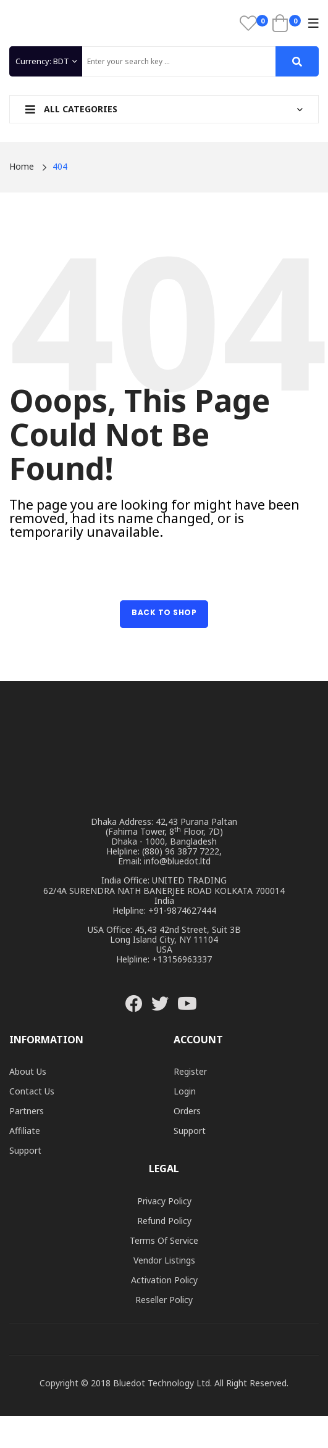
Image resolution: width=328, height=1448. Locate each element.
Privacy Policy (164, 1201)
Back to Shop (164, 612)
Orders (187, 1111)
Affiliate (24, 1130)
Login (185, 1091)
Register (190, 1071)
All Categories (71, 109)
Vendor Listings (164, 1260)
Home (21, 166)
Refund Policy (164, 1221)
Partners (26, 1111)
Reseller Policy (164, 1299)
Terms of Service (164, 1240)
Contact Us (31, 1091)
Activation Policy (164, 1280)
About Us (27, 1071)
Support (25, 1150)
